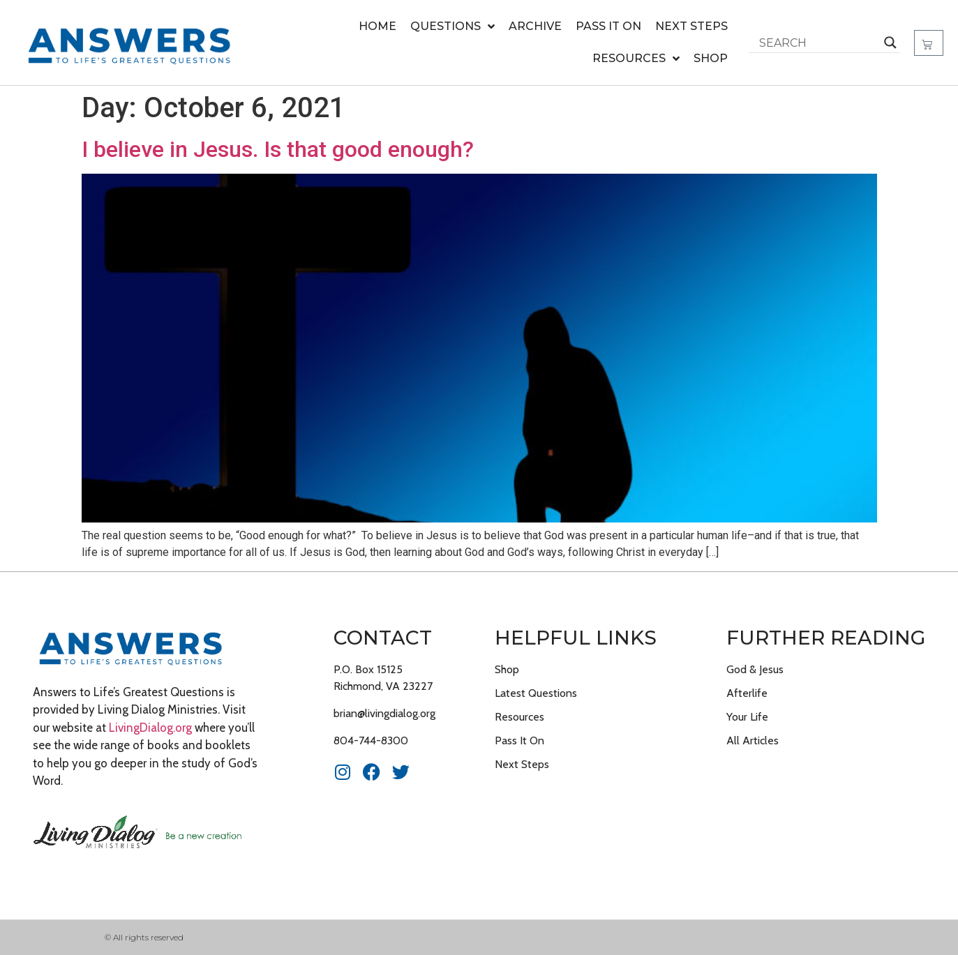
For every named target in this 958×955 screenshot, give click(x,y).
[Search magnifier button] (890, 42)
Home (377, 26)
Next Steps (691, 26)
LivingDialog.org (150, 728)
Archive (535, 26)
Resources (636, 58)
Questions (452, 26)
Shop (711, 58)
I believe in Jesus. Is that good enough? (278, 149)
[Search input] (818, 42)
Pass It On (608, 26)
